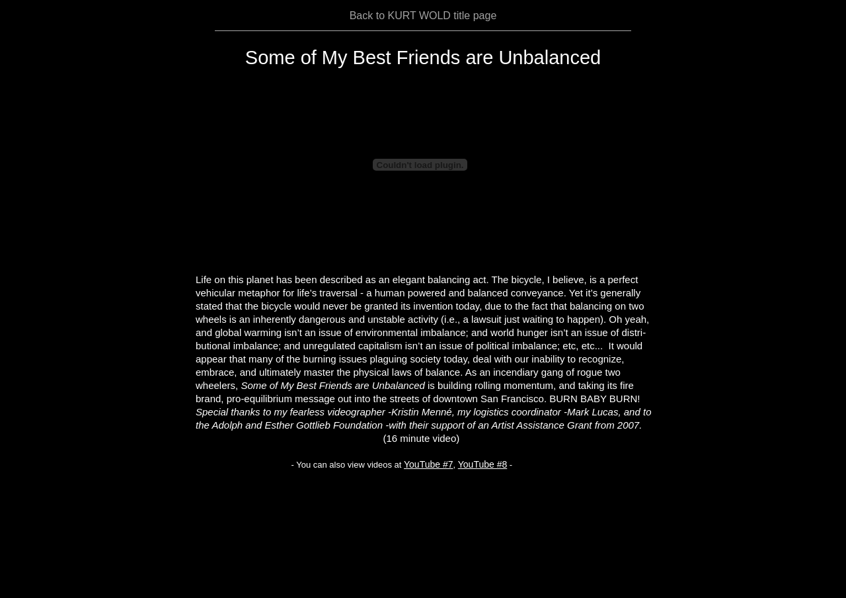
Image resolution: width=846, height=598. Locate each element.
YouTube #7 (428, 464)
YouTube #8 (482, 464)
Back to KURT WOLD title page (423, 15)
